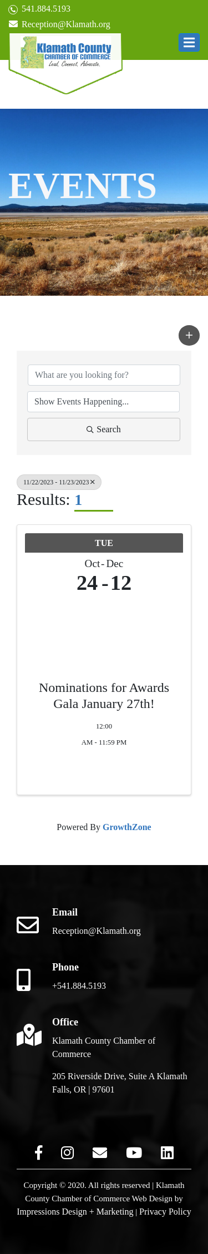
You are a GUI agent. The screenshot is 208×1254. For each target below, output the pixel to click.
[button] (189, 42)
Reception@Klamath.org (59, 24)
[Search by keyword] (104, 375)
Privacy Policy (165, 1211)
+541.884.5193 (79, 985)
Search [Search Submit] (104, 429)
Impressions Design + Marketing (75, 1211)
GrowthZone (127, 827)
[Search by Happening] (103, 401)
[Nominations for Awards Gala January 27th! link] (104, 626)
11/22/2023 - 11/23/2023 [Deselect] (59, 482)
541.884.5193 (39, 9)
